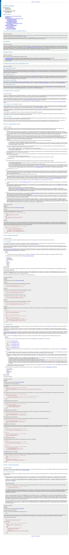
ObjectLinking (40, 47)
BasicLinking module (14, 347)
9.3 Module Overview (8, 17)
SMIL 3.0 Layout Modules (20, 189)
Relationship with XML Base (11, 80)
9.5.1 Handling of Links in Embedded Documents (14, 23)
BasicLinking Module (6, 129)
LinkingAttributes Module (9, 58)
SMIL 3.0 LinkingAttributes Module (12, 124)
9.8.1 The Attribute (11, 29)
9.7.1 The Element (10, 26)
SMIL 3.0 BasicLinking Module (11, 237)
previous (33, 1)
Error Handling (8, 116)
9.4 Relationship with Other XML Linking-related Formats (14, 18)
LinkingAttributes (29, 47)
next (35, 1)
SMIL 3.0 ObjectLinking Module (12, 479)
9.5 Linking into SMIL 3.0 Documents (11, 22)
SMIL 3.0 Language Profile (20, 207)
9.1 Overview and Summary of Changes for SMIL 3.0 (13, 16)
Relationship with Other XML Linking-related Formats (16, 63)
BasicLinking (34, 47)
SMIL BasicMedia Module (61, 82)
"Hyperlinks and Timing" (39, 167)
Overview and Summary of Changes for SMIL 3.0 (16, 31)
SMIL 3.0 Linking (9, 6)
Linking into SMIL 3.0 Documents (12, 90)
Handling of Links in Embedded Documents (14, 104)
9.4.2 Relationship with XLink (11, 20)
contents (38, 1)
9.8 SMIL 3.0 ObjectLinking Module (10, 28)
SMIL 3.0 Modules (39, 107)
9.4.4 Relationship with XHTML (12, 21)
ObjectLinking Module (8, 59)
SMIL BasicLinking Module (44, 82)
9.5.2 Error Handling (10, 24)
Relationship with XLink (10, 74)
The (6, 330)
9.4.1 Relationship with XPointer (12, 19)
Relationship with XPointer (11, 68)
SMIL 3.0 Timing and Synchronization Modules (53, 178)
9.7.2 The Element (10, 27)
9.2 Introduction (6, 41)
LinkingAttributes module (15, 348)
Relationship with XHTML (10, 84)
